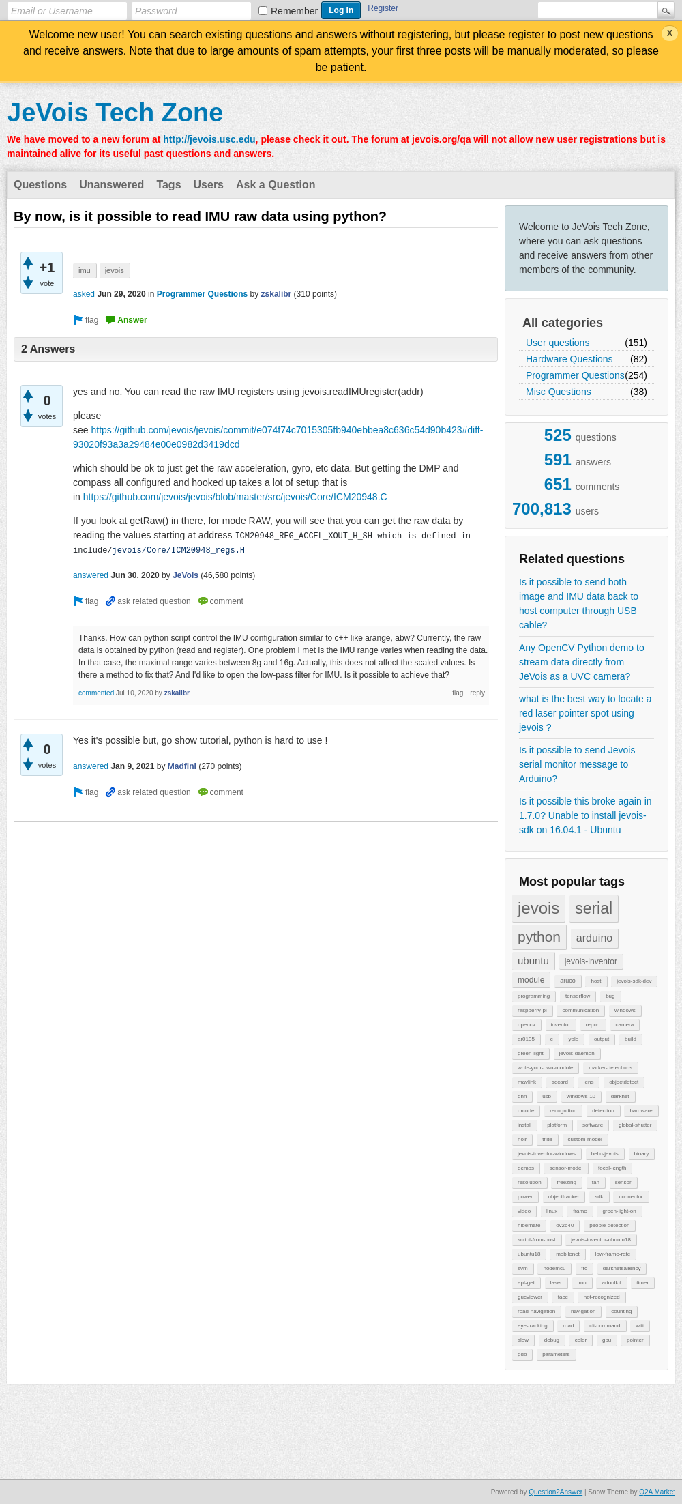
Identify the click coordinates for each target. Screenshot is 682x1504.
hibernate (529, 1225)
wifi (640, 1325)
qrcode (526, 1111)
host (596, 981)
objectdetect (623, 1082)
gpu (606, 1340)
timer (642, 1282)
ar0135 (526, 1039)
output (601, 1039)
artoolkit (611, 1282)
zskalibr (276, 294)
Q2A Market (657, 1492)
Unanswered (111, 184)
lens (589, 1082)
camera (625, 1025)
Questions (40, 184)
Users (209, 184)
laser (556, 1282)
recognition (563, 1111)
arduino (594, 938)
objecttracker (564, 1197)
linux (551, 1211)
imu (582, 1282)
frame (580, 1211)
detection (603, 1111)
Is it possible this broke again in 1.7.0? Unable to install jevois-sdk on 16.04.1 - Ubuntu (585, 815)
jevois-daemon (577, 1053)
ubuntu (533, 960)
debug (551, 1340)
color (581, 1340)
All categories (562, 323)
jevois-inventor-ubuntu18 (601, 1240)
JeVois (185, 575)
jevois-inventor (591, 961)
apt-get (526, 1282)
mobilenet (568, 1254)
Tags (168, 184)
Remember (294, 11)
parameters (555, 1354)
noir (522, 1139)
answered (90, 575)
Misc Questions (558, 391)
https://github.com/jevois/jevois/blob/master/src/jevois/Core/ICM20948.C (235, 496)
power (525, 1197)
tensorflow (577, 996)
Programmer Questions (575, 375)
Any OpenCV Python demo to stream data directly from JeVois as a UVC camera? (581, 662)
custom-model (585, 1139)
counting (621, 1311)
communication (580, 1010)
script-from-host (537, 1240)
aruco (568, 980)
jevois (538, 908)
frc (584, 1268)
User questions (557, 342)
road (568, 1325)
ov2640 (565, 1225)
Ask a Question (275, 184)
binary (641, 1154)
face (563, 1297)
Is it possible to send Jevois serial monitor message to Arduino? (577, 764)
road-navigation (536, 1311)
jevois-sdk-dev (634, 981)
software (592, 1125)
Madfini (182, 766)
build (630, 1039)
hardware (640, 1111)
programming (534, 996)
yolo (573, 1039)
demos (526, 1168)
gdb (522, 1354)
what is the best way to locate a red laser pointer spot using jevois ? (585, 713)
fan (595, 1182)
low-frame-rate (613, 1254)
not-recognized (602, 1297)
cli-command (604, 1325)
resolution (530, 1182)
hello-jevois (605, 1154)
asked (84, 294)
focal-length (612, 1168)
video (524, 1211)
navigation (583, 1311)
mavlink (527, 1082)
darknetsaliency (622, 1268)
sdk (599, 1197)
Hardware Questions (569, 358)
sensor (623, 1182)
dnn (522, 1096)
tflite (547, 1139)
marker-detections (610, 1068)
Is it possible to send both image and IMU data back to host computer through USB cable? (578, 604)
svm (523, 1268)
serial (593, 908)
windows (625, 1010)
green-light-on (619, 1211)
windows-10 (581, 1096)
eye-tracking (533, 1325)
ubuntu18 (529, 1254)
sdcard (560, 1082)
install (524, 1125)
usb (546, 1096)
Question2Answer (555, 1492)
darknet (620, 1096)
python (539, 936)
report (593, 1025)
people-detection (609, 1225)
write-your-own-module (545, 1068)
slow (523, 1340)
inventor (560, 1025)
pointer (635, 1340)
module (531, 980)
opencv (526, 1025)
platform (557, 1125)
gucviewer (530, 1297)
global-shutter (635, 1125)
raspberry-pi (532, 1010)
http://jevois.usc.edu (209, 139)
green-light (531, 1053)
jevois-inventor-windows (547, 1154)
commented (96, 693)
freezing (566, 1182)
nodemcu (554, 1268)
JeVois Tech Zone (115, 112)
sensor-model (566, 1168)
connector (630, 1197)
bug (610, 996)
